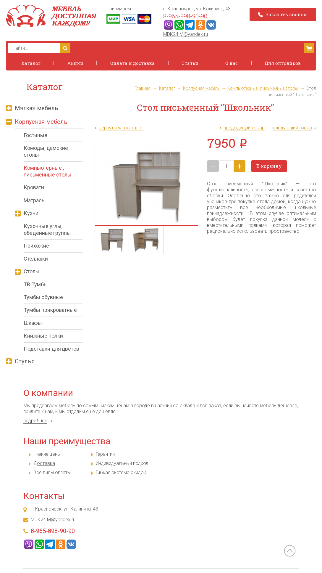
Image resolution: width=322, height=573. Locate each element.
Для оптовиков (283, 63)
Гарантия (105, 454)
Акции (75, 63)
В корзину (269, 166)
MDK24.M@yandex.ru (185, 34)
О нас (231, 63)
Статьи (190, 63)
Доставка (44, 463)
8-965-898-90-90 (185, 16)
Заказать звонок (282, 14)
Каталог (31, 63)
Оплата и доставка (132, 63)
